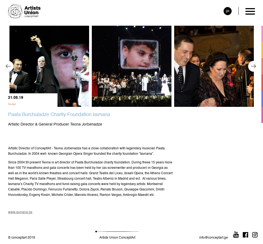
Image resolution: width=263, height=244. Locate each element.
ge (228, 11)
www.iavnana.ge (20, 212)
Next (253, 66)
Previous (8, 66)
